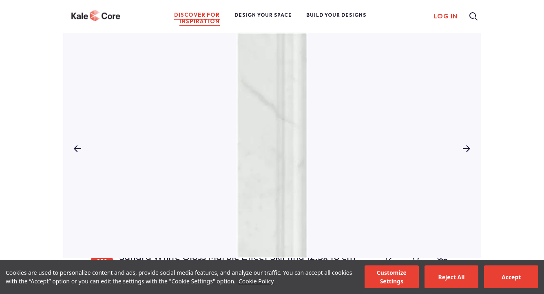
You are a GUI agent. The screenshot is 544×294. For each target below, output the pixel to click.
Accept (511, 277)
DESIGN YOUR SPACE (263, 15)
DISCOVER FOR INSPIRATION (197, 17)
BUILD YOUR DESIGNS (336, 15)
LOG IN (445, 16)
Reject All (451, 277)
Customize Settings (392, 277)
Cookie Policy (256, 281)
